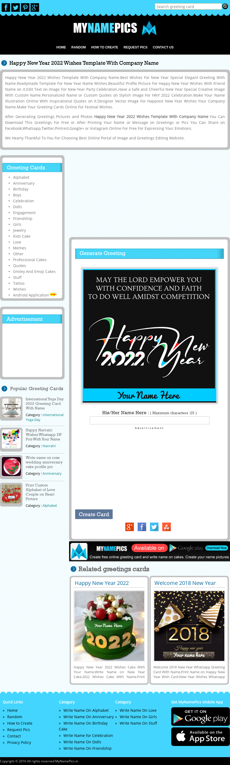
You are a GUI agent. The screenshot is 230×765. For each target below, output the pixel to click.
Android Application (35, 295)
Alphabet (21, 177)
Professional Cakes (30, 259)
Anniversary (24, 183)
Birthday (20, 189)
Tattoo (18, 283)
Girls (17, 224)
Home (61, 47)
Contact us (163, 47)
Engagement (24, 212)
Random (78, 47)
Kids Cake (22, 236)
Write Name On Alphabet (86, 710)
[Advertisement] (149, 193)
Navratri (49, 445)
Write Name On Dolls (82, 741)
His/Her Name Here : (149, 412)
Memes (19, 247)
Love (17, 242)
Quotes (19, 265)
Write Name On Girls (138, 716)
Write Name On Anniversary (88, 716)
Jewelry (19, 230)
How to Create (104, 47)
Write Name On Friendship (87, 748)
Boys (17, 194)
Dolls (17, 206)
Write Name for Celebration (88, 735)
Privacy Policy (19, 742)
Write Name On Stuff (138, 723)
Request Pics (135, 47)
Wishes (19, 289)
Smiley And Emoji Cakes (34, 271)
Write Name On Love (138, 710)
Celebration (23, 200)
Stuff (17, 277)
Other (18, 253)
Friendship (22, 218)
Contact (14, 736)
